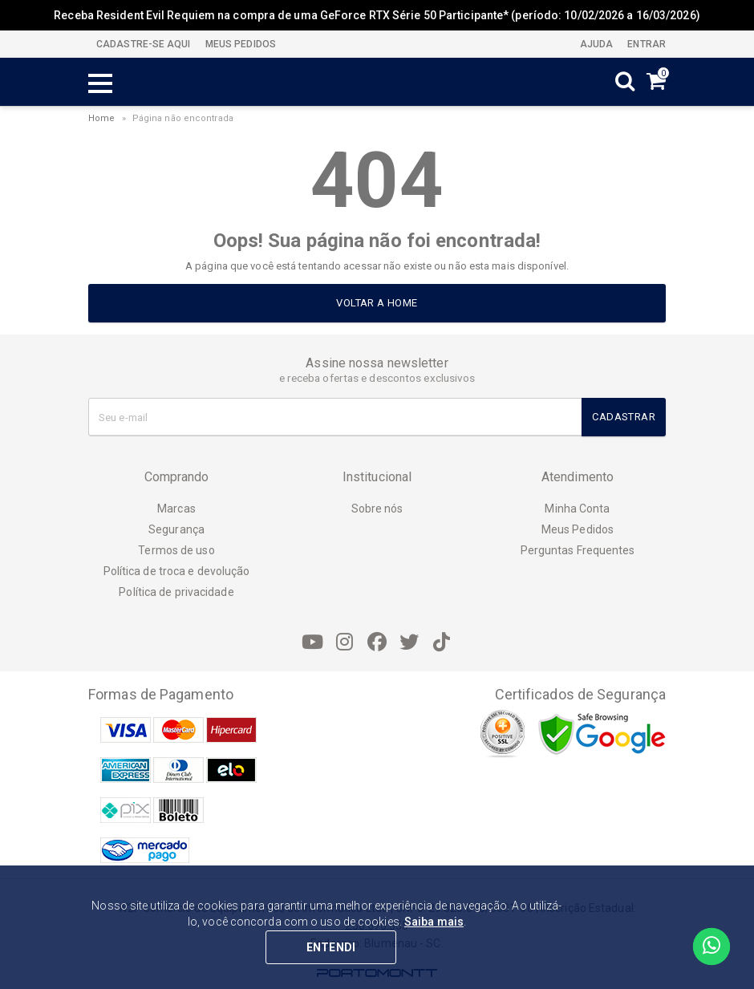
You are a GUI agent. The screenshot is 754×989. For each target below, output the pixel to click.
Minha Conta (577, 508)
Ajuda (596, 44)
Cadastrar (623, 417)
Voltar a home (376, 303)
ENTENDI (330, 947)
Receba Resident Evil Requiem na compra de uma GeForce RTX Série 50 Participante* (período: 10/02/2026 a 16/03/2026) (377, 15)
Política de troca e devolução (176, 571)
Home (101, 118)
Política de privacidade (176, 592)
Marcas (176, 508)
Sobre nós (377, 508)
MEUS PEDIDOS (239, 44)
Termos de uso (176, 550)
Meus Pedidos (577, 529)
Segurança (176, 529)
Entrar (645, 44)
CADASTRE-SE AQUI (143, 44)
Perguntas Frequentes (578, 550)
